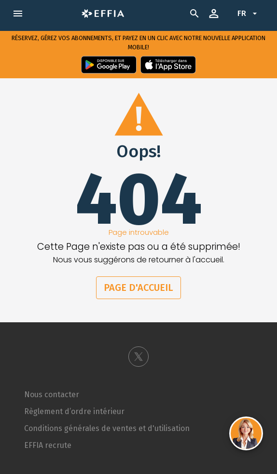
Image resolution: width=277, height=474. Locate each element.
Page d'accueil (138, 288)
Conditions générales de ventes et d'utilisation (107, 428)
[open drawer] (18, 13)
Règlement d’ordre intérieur (74, 411)
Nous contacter (51, 394)
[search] (196, 13)
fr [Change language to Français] (248, 13)
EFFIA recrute (47, 445)
